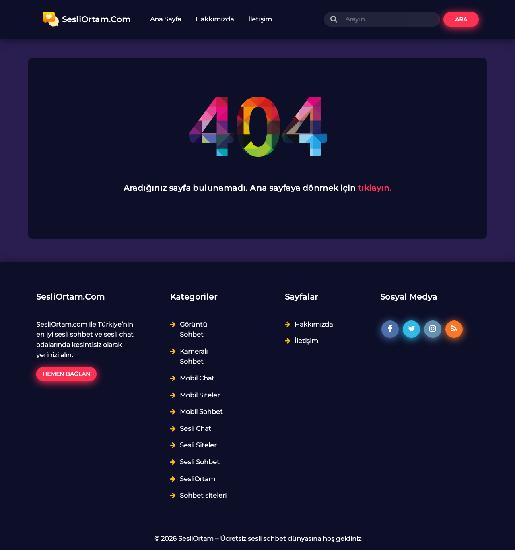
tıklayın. (375, 188)
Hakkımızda (215, 19)
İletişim (260, 19)
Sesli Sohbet (200, 462)
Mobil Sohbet (201, 412)
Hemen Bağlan (66, 374)
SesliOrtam (197, 479)
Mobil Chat (197, 378)
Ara (461, 19)
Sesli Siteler (198, 445)
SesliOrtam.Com (87, 19)
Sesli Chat (195, 428)
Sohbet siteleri (203, 495)
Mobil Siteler (200, 395)
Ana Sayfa (165, 19)
